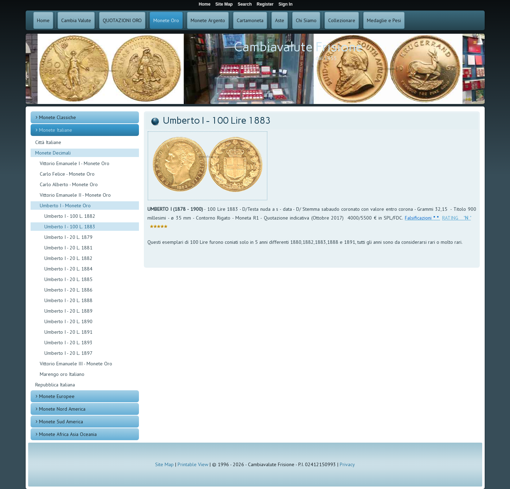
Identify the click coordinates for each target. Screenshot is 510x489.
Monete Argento (208, 20)
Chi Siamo (306, 20)
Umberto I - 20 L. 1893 (68, 342)
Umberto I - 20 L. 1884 (68, 269)
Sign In (286, 4)
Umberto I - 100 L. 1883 (69, 226)
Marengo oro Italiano (62, 374)
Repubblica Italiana (55, 385)
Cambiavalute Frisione (298, 46)
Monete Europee (57, 396)
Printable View (193, 464)
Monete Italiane (55, 130)
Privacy (347, 464)
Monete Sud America (61, 421)
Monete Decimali (53, 153)
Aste (279, 20)
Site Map (164, 464)
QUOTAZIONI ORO (122, 20)
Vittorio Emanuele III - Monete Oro (76, 363)
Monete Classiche (57, 117)
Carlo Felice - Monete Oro (67, 174)
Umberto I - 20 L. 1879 (68, 237)
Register (265, 4)
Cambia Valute (76, 20)
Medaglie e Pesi (384, 20)
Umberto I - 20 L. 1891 (68, 332)
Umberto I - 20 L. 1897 (68, 353)
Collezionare (341, 20)
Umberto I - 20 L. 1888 (68, 300)
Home (43, 20)
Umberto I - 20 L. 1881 (68, 247)
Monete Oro (166, 20)
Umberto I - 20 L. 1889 (68, 311)
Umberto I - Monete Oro (65, 205)
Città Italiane (48, 142)
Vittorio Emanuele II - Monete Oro (75, 195)
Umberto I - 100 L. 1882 (69, 216)
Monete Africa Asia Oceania (68, 434)
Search (245, 4)
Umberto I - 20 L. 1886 (68, 290)
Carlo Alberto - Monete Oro (69, 184)
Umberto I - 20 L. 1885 (68, 279)
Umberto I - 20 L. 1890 (68, 321)
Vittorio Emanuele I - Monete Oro (74, 163)
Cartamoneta (250, 20)
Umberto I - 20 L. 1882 (68, 258)
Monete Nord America (62, 409)
